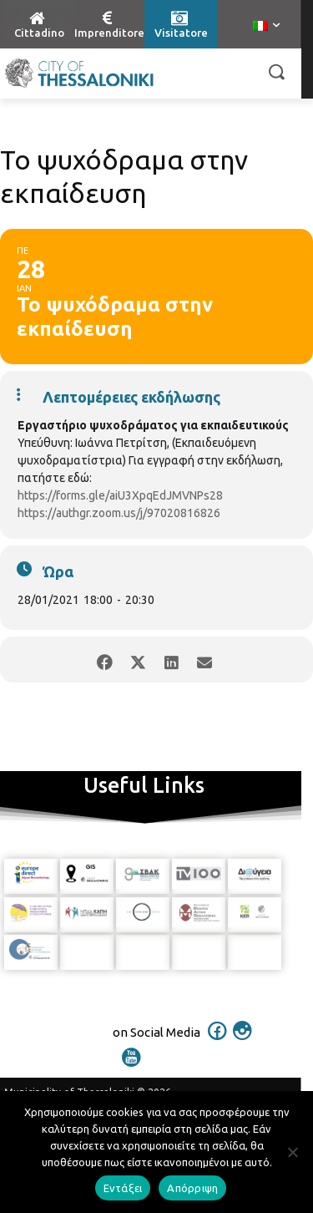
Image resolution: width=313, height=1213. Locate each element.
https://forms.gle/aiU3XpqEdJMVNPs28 (120, 495)
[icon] (217, 1041)
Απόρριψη (192, 1188)
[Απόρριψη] (292, 1152)
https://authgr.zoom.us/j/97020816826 (119, 513)
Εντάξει (123, 1188)
